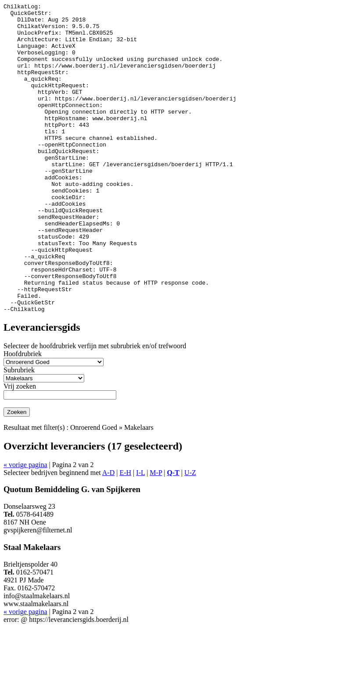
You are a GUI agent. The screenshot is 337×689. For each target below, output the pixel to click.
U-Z (190, 534)
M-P (156, 534)
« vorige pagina (25, 526)
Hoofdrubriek (23, 415)
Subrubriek (19, 432)
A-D (108, 534)
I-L (140, 534)
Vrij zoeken (20, 448)
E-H (125, 534)
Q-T (173, 534)
